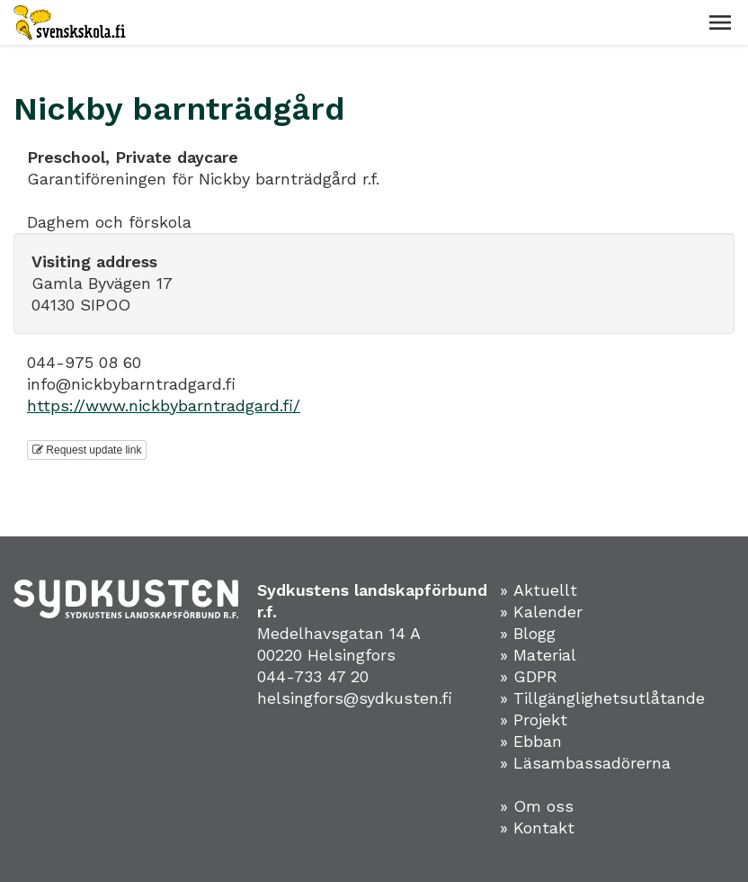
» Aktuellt (538, 589)
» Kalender (541, 611)
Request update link (86, 450)
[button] (720, 22)
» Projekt (533, 719)
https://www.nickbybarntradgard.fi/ (163, 405)
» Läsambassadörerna (585, 762)
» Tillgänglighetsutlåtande (602, 697)
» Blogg (528, 633)
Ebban (537, 741)
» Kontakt (537, 827)
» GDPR (528, 676)
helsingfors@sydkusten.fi (354, 697)
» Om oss (537, 805)
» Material (538, 654)
